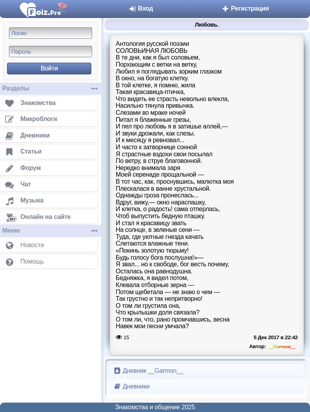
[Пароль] (50, 51)
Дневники (131, 386)
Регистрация (245, 8)
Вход (141, 8)
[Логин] (50, 33)
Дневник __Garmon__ (148, 370)
